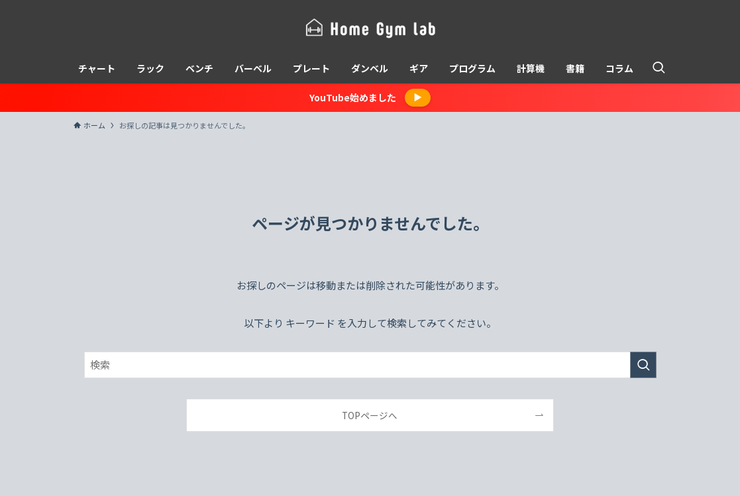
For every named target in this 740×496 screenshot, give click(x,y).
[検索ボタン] (658, 68)
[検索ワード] (370, 365)
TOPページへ (369, 415)
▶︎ (417, 97)
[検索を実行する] (643, 365)
